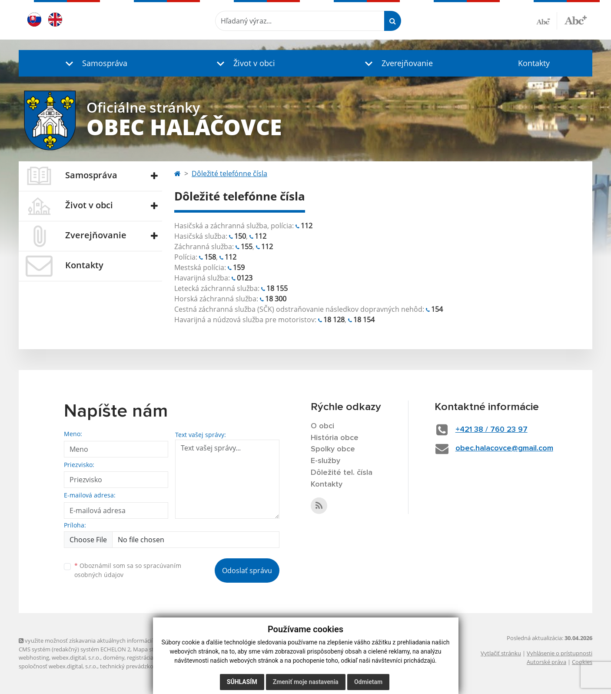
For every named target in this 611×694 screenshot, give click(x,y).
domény (113, 657)
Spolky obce (333, 449)
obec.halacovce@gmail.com (504, 448)
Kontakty (534, 63)
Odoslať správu (247, 570)
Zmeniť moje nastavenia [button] (306, 681)
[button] (94, 63)
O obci (322, 426)
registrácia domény (151, 657)
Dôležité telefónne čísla (229, 173)
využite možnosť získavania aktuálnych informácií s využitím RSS (105, 640)
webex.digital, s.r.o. (76, 657)
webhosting (34, 657)
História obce (335, 438)
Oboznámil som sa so (127, 570)
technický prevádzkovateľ (133, 666)
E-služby (325, 461)
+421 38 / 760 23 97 (491, 430)
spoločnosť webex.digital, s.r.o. (58, 666)
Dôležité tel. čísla (341, 473)
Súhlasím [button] (242, 681)
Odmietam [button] (368, 681)
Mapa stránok (151, 649)
